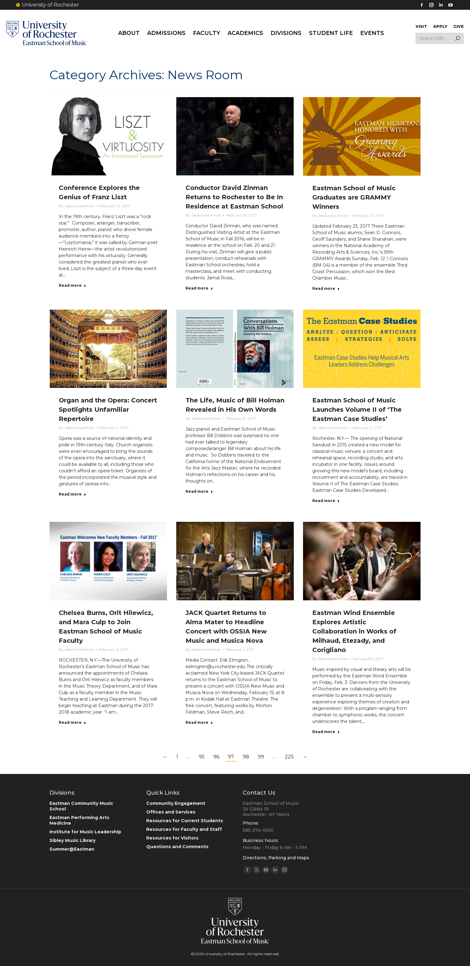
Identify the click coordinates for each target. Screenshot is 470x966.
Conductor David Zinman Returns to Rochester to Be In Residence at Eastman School (234, 197)
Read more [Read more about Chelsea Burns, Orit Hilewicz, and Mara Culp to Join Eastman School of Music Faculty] (72, 722)
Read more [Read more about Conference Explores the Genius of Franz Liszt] (72, 285)
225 (289, 757)
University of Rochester (47, 5)
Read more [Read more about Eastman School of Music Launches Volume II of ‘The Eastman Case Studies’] (326, 500)
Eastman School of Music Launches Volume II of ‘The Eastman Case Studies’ (357, 410)
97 (231, 757)
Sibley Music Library (72, 840)
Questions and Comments (177, 846)
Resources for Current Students (184, 820)
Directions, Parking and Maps (276, 858)
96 (216, 757)
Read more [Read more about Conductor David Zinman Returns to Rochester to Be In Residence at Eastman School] (199, 288)
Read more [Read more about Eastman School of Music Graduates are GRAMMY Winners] (326, 288)
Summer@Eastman (71, 849)
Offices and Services (170, 812)
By (76, 206)
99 (261, 757)
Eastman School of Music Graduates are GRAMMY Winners (353, 197)
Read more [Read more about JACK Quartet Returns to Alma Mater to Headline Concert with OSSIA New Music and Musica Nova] (199, 722)
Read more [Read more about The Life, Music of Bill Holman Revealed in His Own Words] (199, 491)
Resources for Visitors (172, 838)
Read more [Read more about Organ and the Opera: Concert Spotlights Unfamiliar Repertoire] (72, 494)
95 (202, 757)
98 (246, 757)
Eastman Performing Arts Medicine (79, 820)
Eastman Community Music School (81, 806)
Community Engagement (175, 803)
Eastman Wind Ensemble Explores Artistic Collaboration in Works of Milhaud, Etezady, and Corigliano (354, 631)
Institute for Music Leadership (85, 832)
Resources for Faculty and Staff (184, 829)
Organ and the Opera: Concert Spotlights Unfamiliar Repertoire (108, 410)
